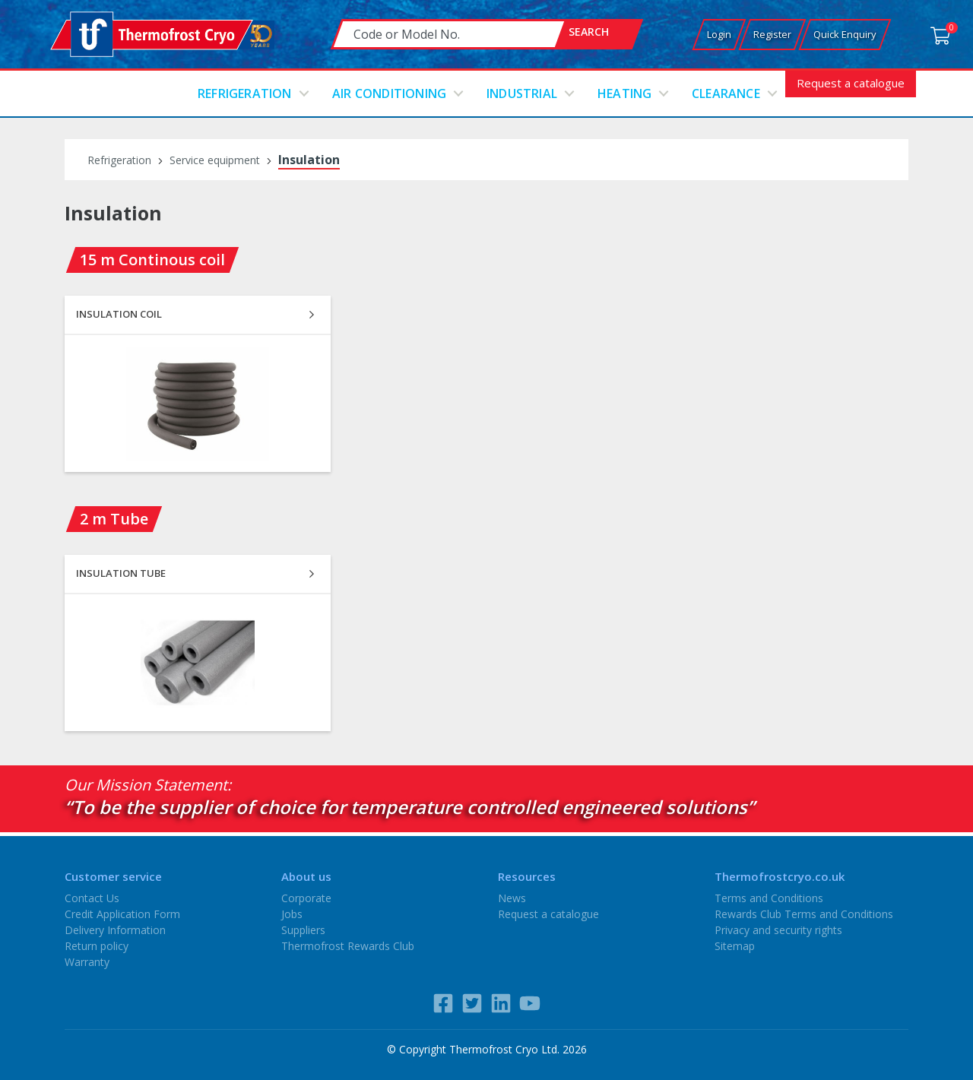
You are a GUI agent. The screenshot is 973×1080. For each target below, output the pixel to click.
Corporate (306, 898)
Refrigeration (245, 93)
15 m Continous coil (152, 259)
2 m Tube (114, 518)
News (512, 898)
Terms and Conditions (769, 898)
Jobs (292, 914)
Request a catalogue (851, 82)
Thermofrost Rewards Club (347, 946)
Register (772, 34)
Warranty (87, 962)
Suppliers (303, 930)
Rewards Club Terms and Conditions (804, 914)
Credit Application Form (122, 914)
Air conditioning (389, 93)
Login (719, 34)
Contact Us (92, 898)
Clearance (726, 93)
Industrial (521, 93)
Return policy (96, 946)
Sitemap (735, 946)
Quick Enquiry (844, 34)
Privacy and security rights (778, 930)
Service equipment (215, 160)
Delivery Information (115, 930)
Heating (624, 93)
